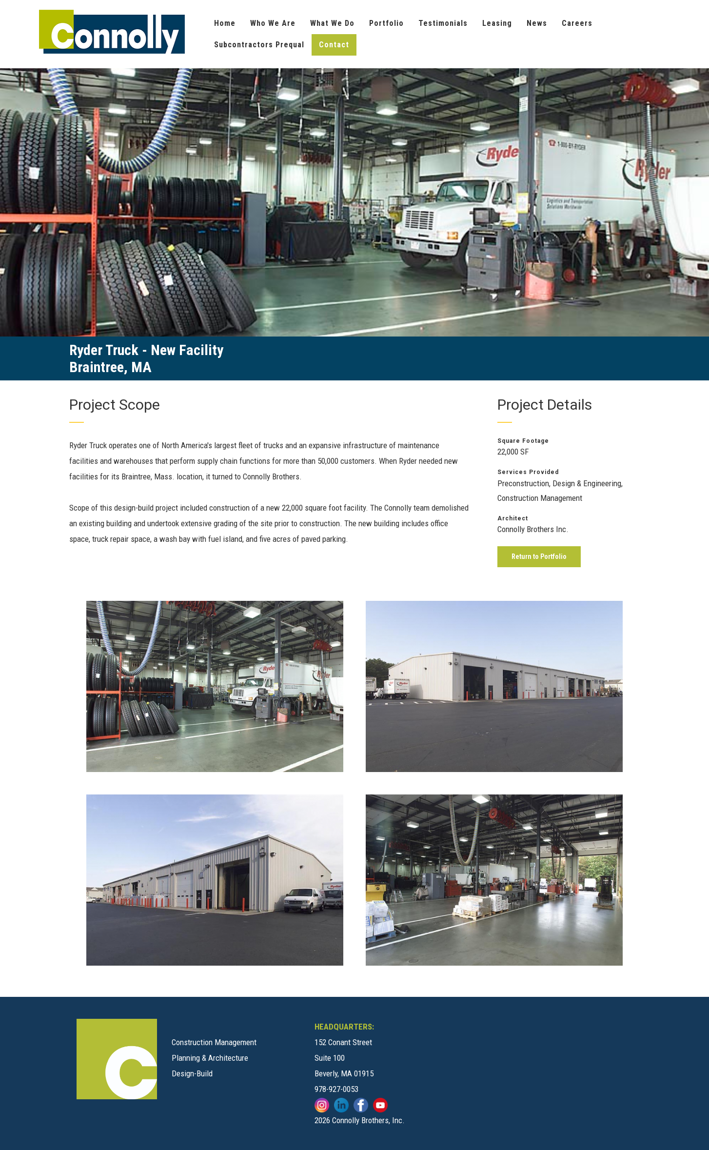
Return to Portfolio (539, 556)
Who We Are (272, 23)
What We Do (332, 23)
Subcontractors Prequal (259, 44)
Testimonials (443, 23)
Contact (334, 44)
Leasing (497, 23)
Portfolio (386, 23)
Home (225, 23)
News (537, 23)
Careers (577, 23)
